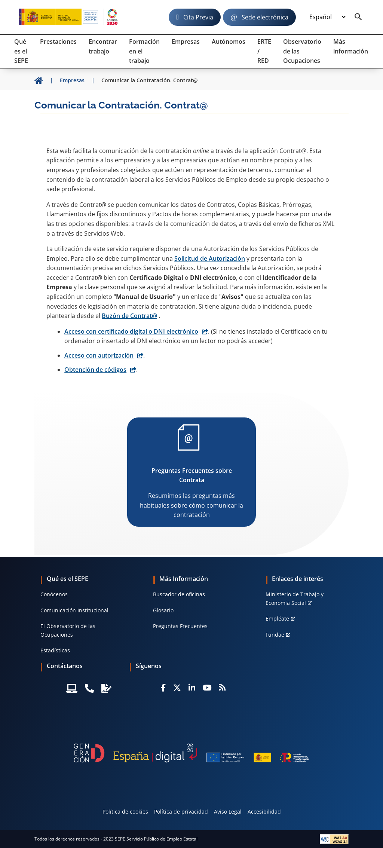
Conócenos (54, 594)
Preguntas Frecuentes (180, 626)
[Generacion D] (191, 753)
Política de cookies (125, 811)
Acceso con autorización (99, 355)
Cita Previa (198, 17)
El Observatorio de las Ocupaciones (67, 630)
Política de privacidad (181, 811)
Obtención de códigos (95, 369)
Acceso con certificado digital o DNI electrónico (131, 331)
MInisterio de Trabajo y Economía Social (295, 598)
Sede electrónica (265, 17)
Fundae (275, 634)
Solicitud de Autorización (209, 258)
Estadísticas (55, 650)
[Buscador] (358, 17)
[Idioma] (327, 17)
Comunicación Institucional (74, 610)
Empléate (277, 618)
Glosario (163, 610)
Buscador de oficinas (179, 594)
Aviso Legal (228, 811)
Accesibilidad (264, 811)
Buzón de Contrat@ (129, 316)
